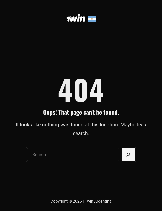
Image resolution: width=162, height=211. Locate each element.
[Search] (128, 154)
